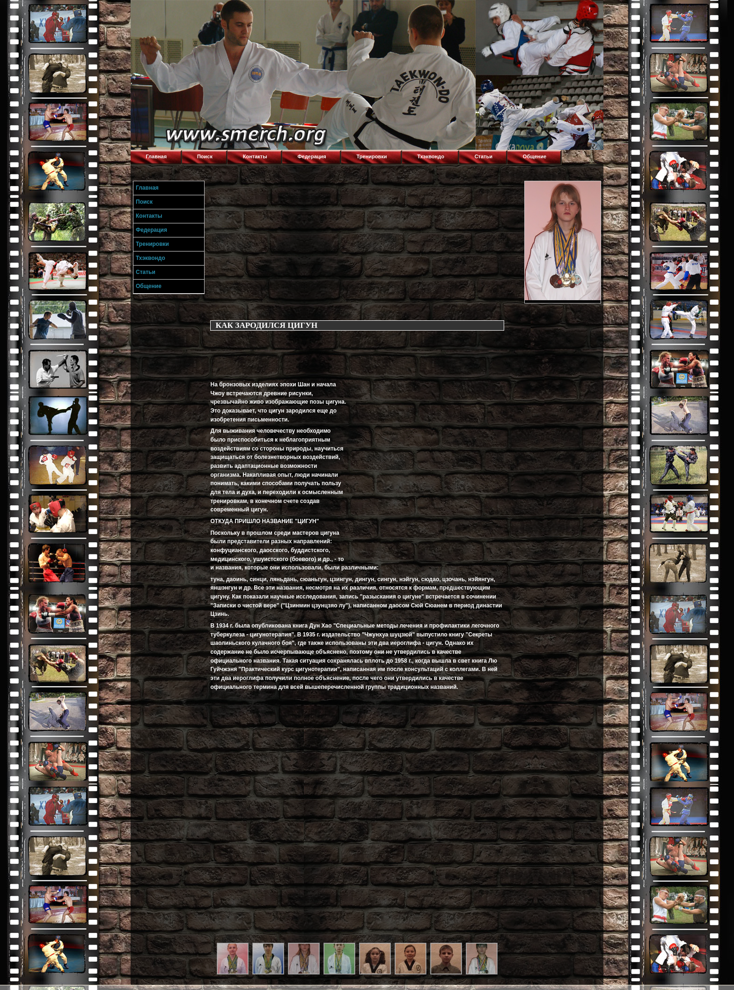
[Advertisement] (365, 246)
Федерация (311, 156)
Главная (156, 156)
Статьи (483, 156)
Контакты (255, 156)
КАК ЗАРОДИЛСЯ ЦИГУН (266, 325)
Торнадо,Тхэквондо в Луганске (201, 11)
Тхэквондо (430, 156)
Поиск (205, 156)
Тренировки (372, 156)
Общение (534, 156)
